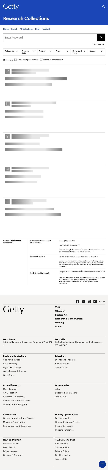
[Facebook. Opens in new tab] (77, 301)
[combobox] (50, 37)
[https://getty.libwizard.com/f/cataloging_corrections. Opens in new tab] (78, 256)
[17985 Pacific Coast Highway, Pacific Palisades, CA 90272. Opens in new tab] (80, 343)
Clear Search (98, 44)
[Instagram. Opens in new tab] (89, 301)
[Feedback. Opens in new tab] (46, 29)
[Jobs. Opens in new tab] (57, 389)
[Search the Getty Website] (103, 6)
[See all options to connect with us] (102, 302)
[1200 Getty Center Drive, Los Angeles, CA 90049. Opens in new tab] (28, 343)
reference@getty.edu (71, 245)
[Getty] (11, 7)
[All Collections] (26, 29)
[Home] (6, 29)
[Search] (14, 29)
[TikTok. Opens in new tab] (95, 301)
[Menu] (102, 464)
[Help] (37, 29)
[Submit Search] (101, 37)
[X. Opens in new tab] (83, 301)
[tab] (11, 52)
